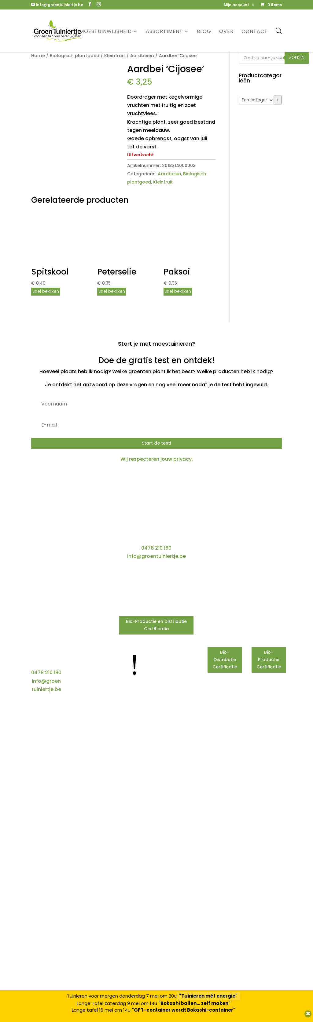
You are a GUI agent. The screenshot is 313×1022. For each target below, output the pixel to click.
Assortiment (164, 32)
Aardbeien (142, 56)
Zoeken (296, 57)
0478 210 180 (156, 547)
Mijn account (236, 5)
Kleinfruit (114, 56)
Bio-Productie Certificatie (268, 659)
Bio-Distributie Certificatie (224, 659)
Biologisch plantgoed (74, 56)
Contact (254, 32)
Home (38, 56)
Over (226, 32)
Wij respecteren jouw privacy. (156, 459)
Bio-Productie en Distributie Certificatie (156, 625)
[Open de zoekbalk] (279, 31)
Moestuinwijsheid (105, 32)
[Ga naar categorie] (278, 100)
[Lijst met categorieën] (256, 100)
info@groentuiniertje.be (156, 556)
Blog (204, 32)
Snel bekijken (45, 291)
